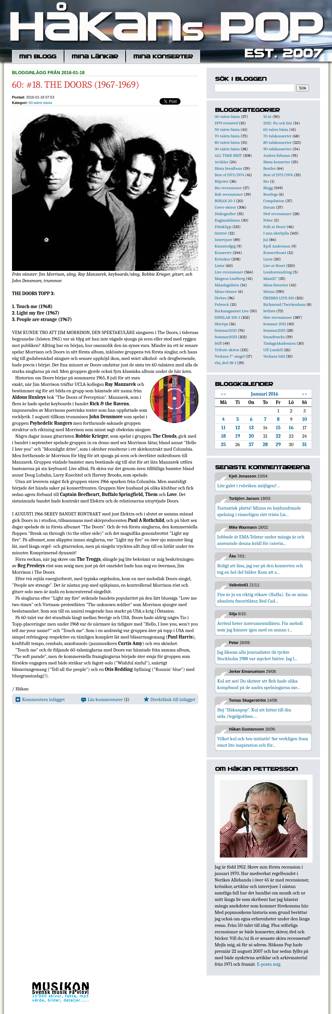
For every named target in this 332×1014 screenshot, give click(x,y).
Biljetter (222, 181)
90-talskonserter (277, 148)
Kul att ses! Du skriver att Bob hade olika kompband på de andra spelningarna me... (258, 684)
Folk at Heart (274, 226)
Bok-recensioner (229, 194)
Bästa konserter (276, 161)
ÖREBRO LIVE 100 (278, 297)
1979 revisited (226, 123)
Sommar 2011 (274, 323)
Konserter (223, 252)
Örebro (220, 297)
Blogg (268, 187)
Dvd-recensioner (277, 213)
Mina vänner (226, 291)
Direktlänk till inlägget (169, 699)
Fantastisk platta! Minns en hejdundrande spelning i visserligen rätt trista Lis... (259, 511)
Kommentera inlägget (40, 699)
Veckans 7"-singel (230, 356)
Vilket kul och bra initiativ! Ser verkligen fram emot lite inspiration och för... (262, 742)
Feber (268, 220)
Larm (267, 259)
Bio (266, 181)
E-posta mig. (269, 964)
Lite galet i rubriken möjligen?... (248, 486)
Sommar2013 (226, 330)
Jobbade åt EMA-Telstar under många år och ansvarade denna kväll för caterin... (260, 540)
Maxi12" (270, 278)
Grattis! (221, 233)
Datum (269, 207)
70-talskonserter (277, 135)
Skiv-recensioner (277, 317)
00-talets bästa (227, 116)
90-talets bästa (227, 148)
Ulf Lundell (273, 349)
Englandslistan (227, 220)
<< (223, 394)
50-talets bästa (227, 129)
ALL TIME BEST (228, 155)
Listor (220, 265)
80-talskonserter (277, 142)
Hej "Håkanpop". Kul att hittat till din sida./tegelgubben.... (254, 713)
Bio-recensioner (228, 187)
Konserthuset (274, 252)
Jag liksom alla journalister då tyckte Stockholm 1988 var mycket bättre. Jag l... (257, 655)
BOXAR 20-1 (225, 200)
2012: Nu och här (277, 123)
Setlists (269, 310)
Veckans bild (274, 356)
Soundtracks (274, 336)
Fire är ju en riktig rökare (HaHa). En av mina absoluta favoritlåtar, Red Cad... (262, 598)
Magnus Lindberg (230, 278)
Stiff (218, 343)
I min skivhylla (276, 233)
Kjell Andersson (276, 246)
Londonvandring (277, 272)
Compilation (273, 200)
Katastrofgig (225, 246)
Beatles (269, 168)
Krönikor (222, 259)
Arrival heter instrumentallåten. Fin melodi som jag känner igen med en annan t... (260, 626)
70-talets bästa (227, 135)
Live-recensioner (229, 272)
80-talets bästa (227, 142)
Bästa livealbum (228, 168)
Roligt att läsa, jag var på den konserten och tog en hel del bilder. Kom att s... (260, 569)
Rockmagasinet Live (232, 310)
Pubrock (222, 304)
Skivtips (221, 323)
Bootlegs (270, 194)
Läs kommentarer (102, 699)
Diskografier (225, 213)
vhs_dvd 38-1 (225, 362)
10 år (267, 116)
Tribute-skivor (227, 349)
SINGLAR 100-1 (227, 317)
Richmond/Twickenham (284, 304)
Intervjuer (223, 239)
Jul (265, 239)
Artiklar (221, 161)
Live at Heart (274, 265)
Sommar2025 (226, 336)
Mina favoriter (275, 284)
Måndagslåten (227, 284)
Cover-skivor (225, 207)
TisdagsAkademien (279, 343)
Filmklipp (223, 226)
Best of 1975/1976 (278, 174)
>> (304, 394)
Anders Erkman (276, 155)
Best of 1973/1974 (229, 174)
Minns (269, 291)
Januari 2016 (264, 394)
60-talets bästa (40, 103)
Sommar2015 (274, 330)
